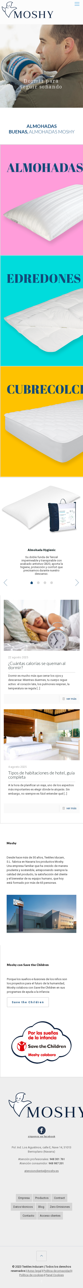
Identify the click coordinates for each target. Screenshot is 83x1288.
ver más (71, 698)
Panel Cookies (55, 1275)
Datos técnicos (23, 1206)
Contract (59, 1198)
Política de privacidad (57, 1270)
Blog (41, 1206)
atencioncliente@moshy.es (41, 1171)
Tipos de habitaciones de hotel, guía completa (41, 775)
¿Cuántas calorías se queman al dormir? (37, 665)
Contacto (28, 1215)
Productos (41, 1198)
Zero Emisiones (60, 1206)
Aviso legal (34, 1270)
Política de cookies (31, 1275)
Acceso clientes (50, 1215)
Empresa (24, 1198)
